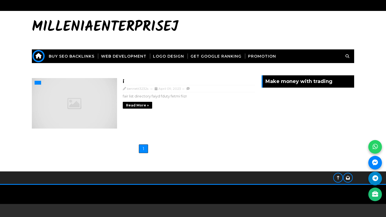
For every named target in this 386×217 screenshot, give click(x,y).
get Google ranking (217, 55)
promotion (264, 55)
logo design (170, 55)
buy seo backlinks (73, 55)
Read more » (127, 104)
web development (125, 55)
